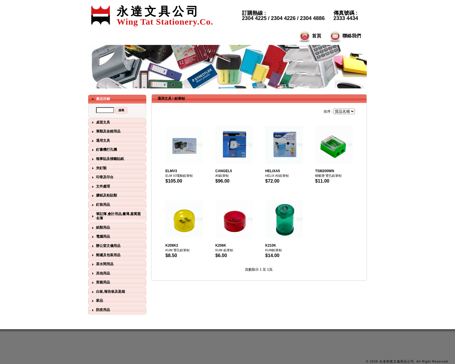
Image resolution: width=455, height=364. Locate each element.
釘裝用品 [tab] (100, 205)
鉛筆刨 (179, 99)
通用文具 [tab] (100, 141)
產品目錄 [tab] (100, 99)
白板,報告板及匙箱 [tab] (107, 292)
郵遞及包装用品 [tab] (105, 255)
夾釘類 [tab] (98, 168)
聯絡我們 (344, 36)
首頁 (309, 36)
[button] (121, 110)
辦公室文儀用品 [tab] (105, 246)
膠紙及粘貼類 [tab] (103, 195)
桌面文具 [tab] (100, 122)
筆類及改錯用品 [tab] (105, 131)
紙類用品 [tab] (100, 227)
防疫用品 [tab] (100, 310)
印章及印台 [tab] (101, 177)
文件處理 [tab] (100, 186)
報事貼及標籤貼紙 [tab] (107, 159)
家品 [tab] (96, 301)
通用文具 (164, 99)
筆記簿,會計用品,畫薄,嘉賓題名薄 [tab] (115, 216)
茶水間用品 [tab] (101, 264)
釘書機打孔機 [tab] (103, 150)
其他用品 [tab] (100, 273)
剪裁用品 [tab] (100, 282)
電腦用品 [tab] (100, 236)
